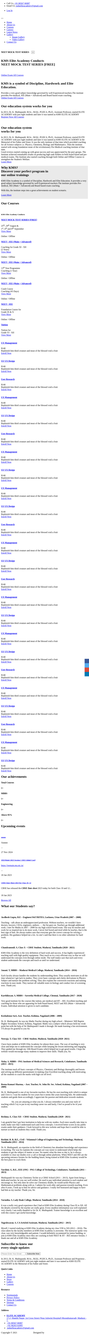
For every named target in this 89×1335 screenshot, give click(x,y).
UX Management (9, 343)
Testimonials (12, 1295)
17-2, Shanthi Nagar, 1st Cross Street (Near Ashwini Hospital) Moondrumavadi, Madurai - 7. (46, 1318)
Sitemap (10, 1302)
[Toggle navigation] (2, 18)
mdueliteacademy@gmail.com (29, 6)
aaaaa (3, 837)
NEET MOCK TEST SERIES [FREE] (19, 220)
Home (9, 22)
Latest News (12, 32)
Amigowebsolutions (54, 1332)
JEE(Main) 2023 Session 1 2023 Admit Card (18, 860)
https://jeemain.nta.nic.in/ (12, 865)
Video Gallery (18, 39)
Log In (9, 10)
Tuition (4, 325)
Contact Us (11, 42)
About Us (11, 25)
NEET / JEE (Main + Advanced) (16, 242)
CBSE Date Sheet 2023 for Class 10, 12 (16, 883)
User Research (8, 379)
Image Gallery (18, 37)
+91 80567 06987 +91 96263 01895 (15, 1324)
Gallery (10, 34)
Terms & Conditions (15, 1300)
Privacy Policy (13, 1297)
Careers (10, 29)
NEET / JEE (7, 304)
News (9, 1279)
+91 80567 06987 (22, 3)
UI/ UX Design (8, 361)
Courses (10, 27)
